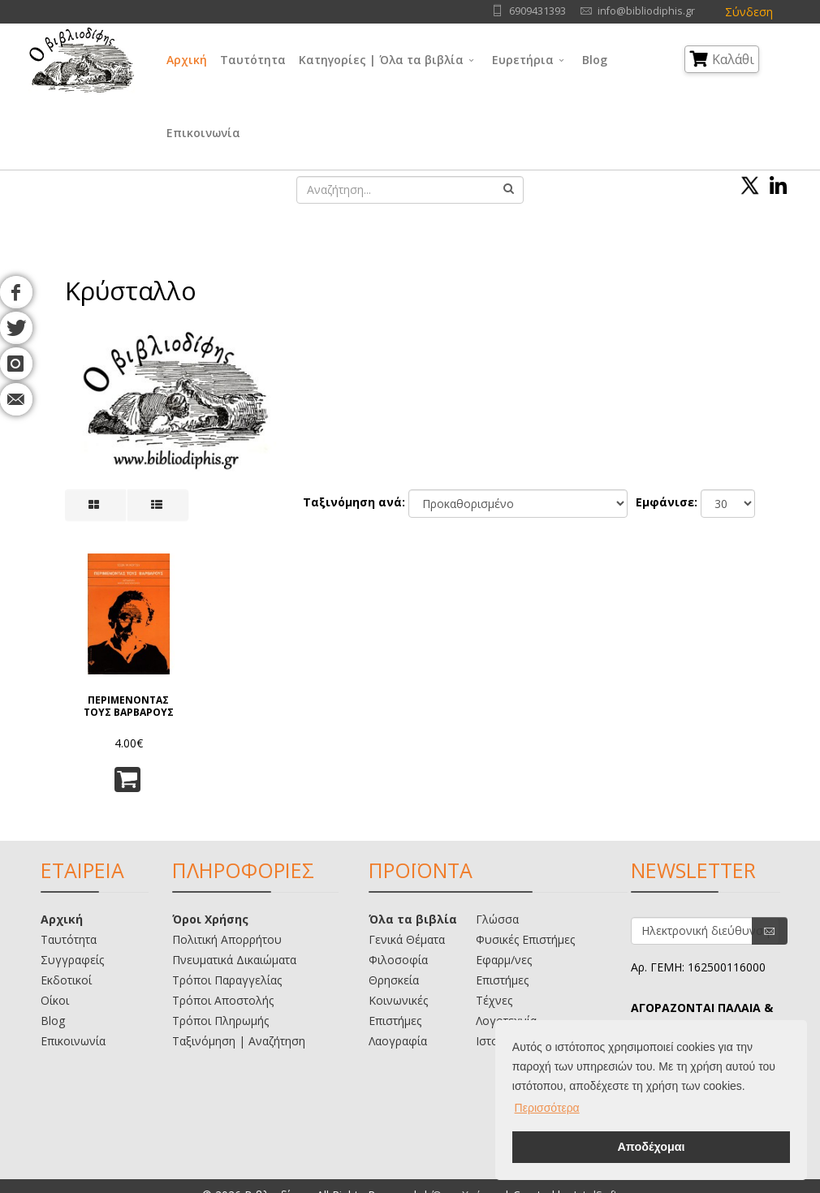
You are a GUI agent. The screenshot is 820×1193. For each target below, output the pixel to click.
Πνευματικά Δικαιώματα (234, 948)
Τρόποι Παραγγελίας (227, 968)
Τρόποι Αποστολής (223, 989)
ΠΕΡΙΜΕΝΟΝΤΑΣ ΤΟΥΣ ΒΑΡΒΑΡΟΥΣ (116, 689)
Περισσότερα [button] (547, 1107)
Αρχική (186, 59)
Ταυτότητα (253, 59)
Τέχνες (494, 989)
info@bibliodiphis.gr (646, 11)
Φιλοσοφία (398, 948)
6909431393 (537, 11)
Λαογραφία (398, 1029)
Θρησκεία (394, 968)
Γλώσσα (497, 907)
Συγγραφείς (72, 948)
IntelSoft (595, 1183)
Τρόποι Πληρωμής (220, 1009)
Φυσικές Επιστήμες (525, 928)
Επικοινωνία (203, 132)
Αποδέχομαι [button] (650, 1146)
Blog (594, 59)
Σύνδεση (749, 11)
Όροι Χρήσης (210, 907)
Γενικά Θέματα (407, 928)
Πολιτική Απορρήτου (227, 928)
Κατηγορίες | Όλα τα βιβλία (381, 59)
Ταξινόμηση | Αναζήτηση (238, 1029)
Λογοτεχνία (506, 1009)
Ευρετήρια (523, 59)
